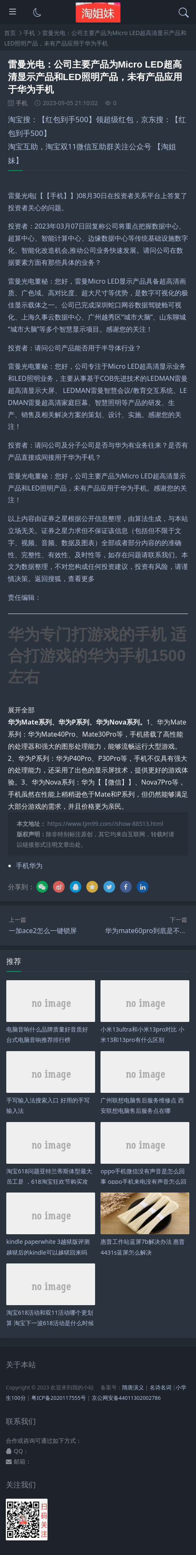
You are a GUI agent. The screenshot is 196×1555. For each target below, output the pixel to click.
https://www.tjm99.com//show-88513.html (105, 824)
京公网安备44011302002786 (126, 1398)
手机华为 (29, 865)
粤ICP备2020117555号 (58, 1398)
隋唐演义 (133, 1387)
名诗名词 (160, 1387)
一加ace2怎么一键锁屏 (43, 930)
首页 (10, 33)
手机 (29, 33)
